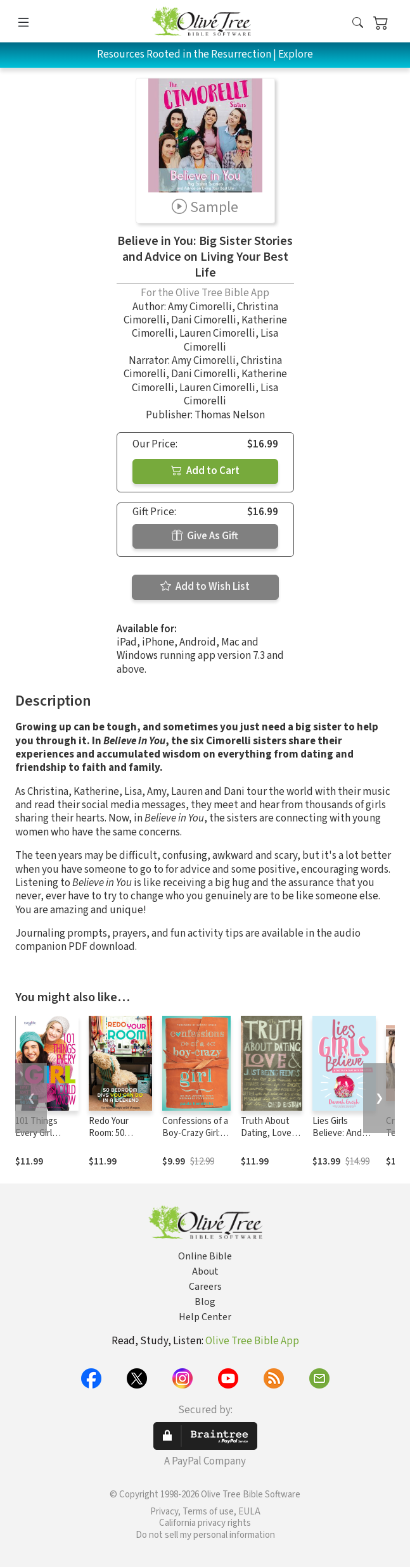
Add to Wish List (205, 586)
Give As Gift (205, 536)
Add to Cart (205, 470)
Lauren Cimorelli (217, 333)
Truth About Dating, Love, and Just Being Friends (270, 1139)
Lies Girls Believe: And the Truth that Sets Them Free (344, 1139)
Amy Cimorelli (200, 307)
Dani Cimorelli (203, 320)
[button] (357, 23)
